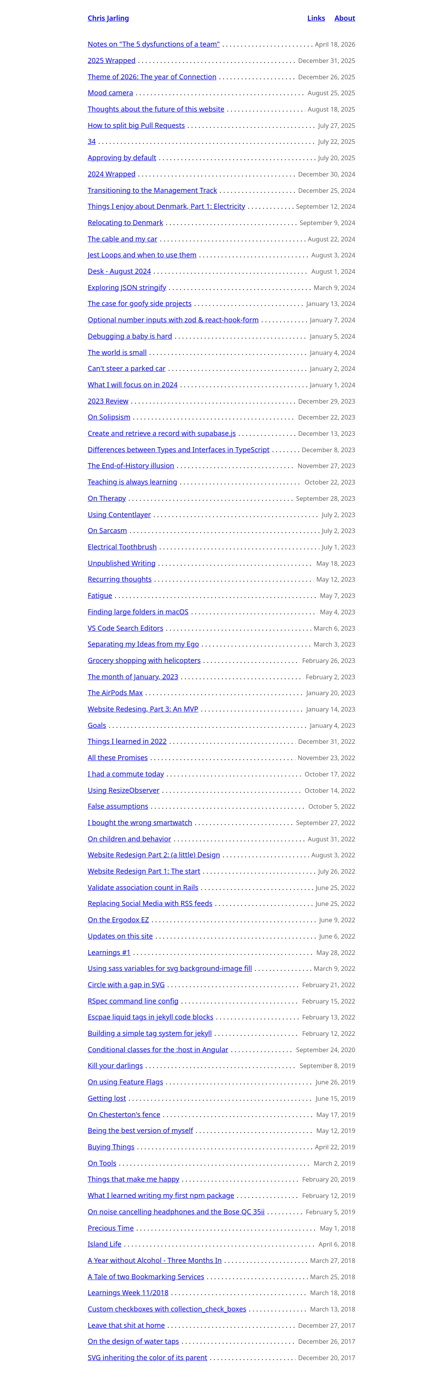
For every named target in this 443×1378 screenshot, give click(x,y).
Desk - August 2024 (119, 271)
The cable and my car (123, 238)
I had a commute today (126, 773)
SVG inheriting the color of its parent (147, 1357)
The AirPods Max (115, 692)
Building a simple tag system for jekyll (150, 1033)
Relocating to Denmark (125, 222)
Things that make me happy (133, 1179)
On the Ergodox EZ (118, 919)
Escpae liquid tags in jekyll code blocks (151, 1016)
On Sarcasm (107, 530)
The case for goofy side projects (140, 303)
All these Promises (118, 757)
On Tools (102, 1163)
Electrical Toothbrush (122, 546)
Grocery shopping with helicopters (144, 660)
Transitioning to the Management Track (152, 190)
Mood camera (110, 92)
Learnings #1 (109, 952)
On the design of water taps (133, 1341)
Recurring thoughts (120, 579)
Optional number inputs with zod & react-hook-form (173, 319)
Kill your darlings (115, 1065)
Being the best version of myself (140, 1130)
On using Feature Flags (125, 1081)
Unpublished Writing (122, 563)
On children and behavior (130, 838)
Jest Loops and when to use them (142, 254)
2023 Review (108, 401)
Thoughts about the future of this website (156, 109)
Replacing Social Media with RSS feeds (150, 903)
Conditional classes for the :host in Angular (158, 1049)
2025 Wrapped (112, 60)
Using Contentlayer (119, 514)
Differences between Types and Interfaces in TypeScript (179, 449)
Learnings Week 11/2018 (128, 1292)
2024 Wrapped (112, 173)
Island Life (105, 1244)
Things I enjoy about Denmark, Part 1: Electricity (166, 206)
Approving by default (122, 157)
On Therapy (107, 498)
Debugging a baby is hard (130, 336)
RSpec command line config (133, 1001)
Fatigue (100, 595)
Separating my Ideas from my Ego (143, 644)
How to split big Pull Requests (136, 125)
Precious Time (111, 1228)
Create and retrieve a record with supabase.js (162, 433)
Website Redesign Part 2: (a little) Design (154, 854)
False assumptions (118, 806)
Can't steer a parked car (127, 368)
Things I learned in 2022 (127, 741)
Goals (97, 725)
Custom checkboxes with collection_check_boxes (167, 1308)
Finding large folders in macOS (138, 611)
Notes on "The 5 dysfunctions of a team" (154, 44)
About (344, 18)
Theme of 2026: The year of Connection (152, 76)
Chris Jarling (108, 18)
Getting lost (107, 1098)
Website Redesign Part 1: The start (144, 871)
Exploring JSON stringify (127, 287)
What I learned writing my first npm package (161, 1195)
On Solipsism (109, 416)
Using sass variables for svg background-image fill (170, 968)
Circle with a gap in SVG (126, 984)
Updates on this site (120, 936)
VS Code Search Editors (125, 628)
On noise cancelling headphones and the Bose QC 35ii (176, 1211)
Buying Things (111, 1146)
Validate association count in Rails (143, 887)
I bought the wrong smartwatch (140, 822)
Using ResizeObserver (124, 790)
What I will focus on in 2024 (133, 384)
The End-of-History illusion (131, 465)
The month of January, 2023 (133, 676)
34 (92, 141)
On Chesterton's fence (124, 1114)
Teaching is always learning (132, 481)
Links (316, 18)
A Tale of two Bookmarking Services (146, 1276)
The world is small (117, 352)
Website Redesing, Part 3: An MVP (143, 708)
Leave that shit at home (126, 1325)
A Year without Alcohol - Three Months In (155, 1260)
